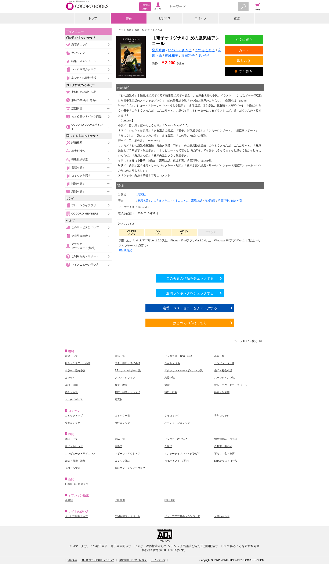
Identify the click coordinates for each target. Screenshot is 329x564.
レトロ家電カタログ (83, 69)
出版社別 (120, 500)
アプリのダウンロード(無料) (83, 245)
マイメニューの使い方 (85, 264)
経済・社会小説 (223, 370)
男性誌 (118, 446)
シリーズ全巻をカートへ (190, 263)
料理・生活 (71, 392)
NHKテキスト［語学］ (177, 460)
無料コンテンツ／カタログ (130, 468)
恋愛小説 (169, 377)
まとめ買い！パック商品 (86, 116)
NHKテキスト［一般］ (227, 460)
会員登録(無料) (80, 235)
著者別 (69, 500)
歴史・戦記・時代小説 (127, 363)
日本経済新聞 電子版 (76, 484)
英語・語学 (71, 385)
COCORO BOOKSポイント (87, 126)
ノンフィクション (125, 377)
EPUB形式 (125, 250)
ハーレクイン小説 (224, 377)
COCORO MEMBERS (85, 213)
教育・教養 (121, 385)
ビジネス (165, 18)
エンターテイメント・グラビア (182, 453)
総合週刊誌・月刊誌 (225, 438)
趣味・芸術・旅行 (75, 460)
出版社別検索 (79, 159)
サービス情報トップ (76, 516)
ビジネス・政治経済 (175, 438)
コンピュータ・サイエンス (80, 453)
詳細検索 (76, 142)
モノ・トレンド (74, 446)
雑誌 (237, 18)
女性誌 (168, 446)
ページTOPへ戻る (246, 341)
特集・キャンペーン (83, 61)
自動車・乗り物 (223, 446)
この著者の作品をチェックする (190, 278)
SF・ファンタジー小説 (128, 370)
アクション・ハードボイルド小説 (183, 370)
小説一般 (219, 356)
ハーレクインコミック (177, 422)
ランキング (78, 52)
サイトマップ (158, 560)
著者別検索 (78, 150)
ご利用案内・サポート (85, 256)
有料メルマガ (72, 468)
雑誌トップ (71, 438)
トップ (92, 18)
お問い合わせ (221, 516)
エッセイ (70, 377)
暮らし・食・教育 (224, 453)
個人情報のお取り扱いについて (98, 560)
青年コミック (221, 415)
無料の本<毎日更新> (84, 100)
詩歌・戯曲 (170, 392)
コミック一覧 (122, 415)
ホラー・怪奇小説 (75, 370)
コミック (201, 18)
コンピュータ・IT (224, 363)
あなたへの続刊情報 (83, 77)
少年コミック (172, 415)
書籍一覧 (120, 356)
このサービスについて (85, 227)
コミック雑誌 (122, 460)
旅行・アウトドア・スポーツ (230, 385)
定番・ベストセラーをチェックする (190, 308)
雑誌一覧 (120, 438)
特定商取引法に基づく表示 (133, 560)
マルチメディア (74, 399)
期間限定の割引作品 (83, 91)
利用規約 (72, 560)
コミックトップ (74, 415)
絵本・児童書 (221, 392)
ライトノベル (172, 363)
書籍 (129, 18)
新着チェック (79, 44)
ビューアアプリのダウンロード (182, 516)
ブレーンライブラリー (85, 205)
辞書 (167, 385)
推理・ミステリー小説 (77, 363)
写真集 (118, 399)
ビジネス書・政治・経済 (178, 356)
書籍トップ (71, 356)
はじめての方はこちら (190, 323)
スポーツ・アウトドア (127, 453)
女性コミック (122, 422)
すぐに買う (243, 39)
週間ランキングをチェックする (190, 293)
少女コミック (72, 422)
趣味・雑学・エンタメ (127, 392)
